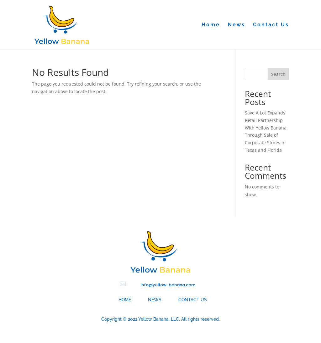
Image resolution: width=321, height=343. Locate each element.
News (236, 25)
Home (211, 25)
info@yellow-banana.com (167, 285)
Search (278, 74)
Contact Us (271, 25)
